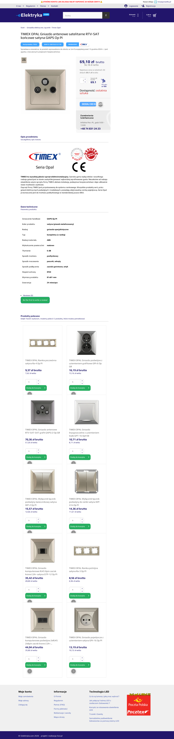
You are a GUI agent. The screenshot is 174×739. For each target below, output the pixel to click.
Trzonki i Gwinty (96, 714)
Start (23, 28)
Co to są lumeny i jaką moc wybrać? (104, 696)
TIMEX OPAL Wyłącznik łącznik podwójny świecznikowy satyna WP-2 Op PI (41, 502)
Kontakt (54, 6)
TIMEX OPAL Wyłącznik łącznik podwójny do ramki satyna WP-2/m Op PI (84, 502)
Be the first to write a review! (35, 300)
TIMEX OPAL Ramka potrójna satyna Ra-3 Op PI (83, 569)
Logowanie (131, 6)
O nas (18, 6)
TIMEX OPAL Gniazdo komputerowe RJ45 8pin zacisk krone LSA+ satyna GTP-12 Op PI (41, 571)
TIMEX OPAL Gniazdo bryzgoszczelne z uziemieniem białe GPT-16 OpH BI (84, 432)
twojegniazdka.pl (164, 2)
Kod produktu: (28, 44)
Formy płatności (60, 709)
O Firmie (57, 696)
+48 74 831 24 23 (90, 128)
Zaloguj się (22, 705)
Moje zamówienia (25, 696)
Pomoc (43, 6)
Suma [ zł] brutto (94, 79)
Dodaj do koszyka (36, 388)
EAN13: (46, 44)
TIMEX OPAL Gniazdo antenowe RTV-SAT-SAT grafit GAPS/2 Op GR (42, 431)
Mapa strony (59, 717)
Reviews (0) (28, 295)
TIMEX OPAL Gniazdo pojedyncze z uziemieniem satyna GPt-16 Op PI (86, 639)
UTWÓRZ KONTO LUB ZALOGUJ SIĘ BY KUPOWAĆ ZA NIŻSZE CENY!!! (71, 2)
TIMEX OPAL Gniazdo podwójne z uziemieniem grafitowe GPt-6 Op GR (85, 363)
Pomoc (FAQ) (59, 705)
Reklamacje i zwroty (62, 713)
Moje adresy (23, 700)
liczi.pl (59, 736)
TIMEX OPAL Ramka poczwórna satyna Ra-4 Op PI (40, 362)
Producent (72, 44)
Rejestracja (149, 6)
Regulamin (30, 6)
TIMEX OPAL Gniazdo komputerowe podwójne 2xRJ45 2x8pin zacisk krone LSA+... (41, 640)
